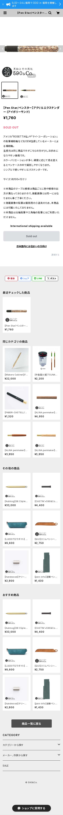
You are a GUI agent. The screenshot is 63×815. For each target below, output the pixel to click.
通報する (55, 254)
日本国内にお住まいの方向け (31, 246)
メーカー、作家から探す (15, 755)
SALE (6, 765)
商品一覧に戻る (31, 723)
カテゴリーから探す (13, 744)
